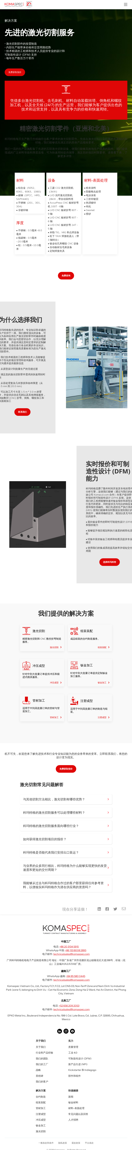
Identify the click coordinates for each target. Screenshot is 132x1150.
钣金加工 (41, 1125)
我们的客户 (42, 1081)
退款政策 (76, 1142)
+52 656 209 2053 (69, 1005)
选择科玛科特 (118, 562)
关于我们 (41, 1046)
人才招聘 (73, 1119)
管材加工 (41, 1108)
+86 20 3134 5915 (69, 946)
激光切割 (41, 1131)
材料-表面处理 (76, 1108)
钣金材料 (73, 1102)
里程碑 (39, 1075)
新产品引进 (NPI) (78, 1064)
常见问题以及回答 (78, 1114)
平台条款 (89, 1142)
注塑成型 (41, 1114)
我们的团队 (42, 1058)
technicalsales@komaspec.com (71, 954)
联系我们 (13, 412)
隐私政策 (62, 1142)
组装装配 (41, 1102)
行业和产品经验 (44, 1052)
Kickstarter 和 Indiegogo (82, 1069)
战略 (38, 1069)
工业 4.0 (72, 1052)
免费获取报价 (14, 72)
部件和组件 (74, 1075)
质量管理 (73, 1046)
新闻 (70, 1096)
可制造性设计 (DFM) (80, 1058)
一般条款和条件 (46, 1142)
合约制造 (41, 1096)
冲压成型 (41, 1119)
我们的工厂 (42, 1064)
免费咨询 (66, 275)
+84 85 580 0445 (75, 976)
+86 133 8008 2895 (75, 950)
